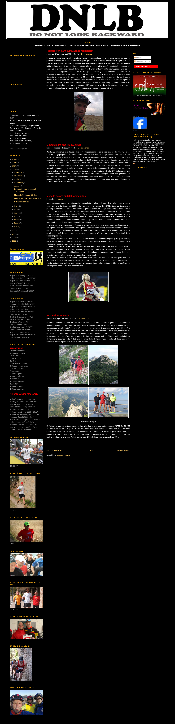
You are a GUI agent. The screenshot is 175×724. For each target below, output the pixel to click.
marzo (16, 220)
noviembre (18, 176)
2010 (14, 166)
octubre (17, 179)
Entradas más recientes (55, 450)
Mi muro (135, 130)
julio (15, 206)
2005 (14, 238)
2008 (14, 231)
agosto (16, 186)
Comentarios (140, 61)
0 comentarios (83, 148)
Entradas (138, 58)
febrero (17, 223)
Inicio (90, 450)
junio (16, 209)
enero (16, 226)
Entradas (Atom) (63, 455)
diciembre (18, 172)
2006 (14, 234)
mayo (16, 213)
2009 (14, 169)
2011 (14, 163)
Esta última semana (21, 202)
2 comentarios (86, 54)
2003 (14, 241)
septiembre (18, 183)
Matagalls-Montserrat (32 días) (25, 195)
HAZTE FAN (136, 116)
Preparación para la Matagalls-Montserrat (70, 50)
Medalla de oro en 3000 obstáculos (27, 198)
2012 (14, 159)
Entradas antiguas (123, 450)
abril (15, 216)
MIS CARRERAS (143, 66)
